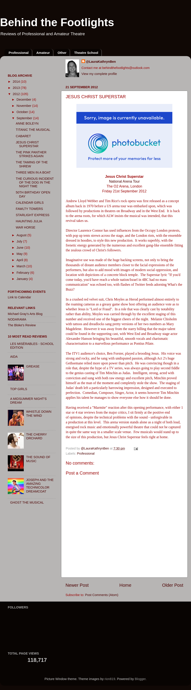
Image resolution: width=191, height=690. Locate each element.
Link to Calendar (19, 297)
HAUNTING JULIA (29, 221)
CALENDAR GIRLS (30, 202)
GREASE (33, 366)
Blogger (140, 679)
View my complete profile (99, 74)
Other (62, 53)
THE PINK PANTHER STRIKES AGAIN (31, 154)
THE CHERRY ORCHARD (36, 436)
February (23, 272)
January (23, 279)
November (24, 106)
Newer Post (77, 585)
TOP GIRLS (18, 389)
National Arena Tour (124, 181)
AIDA (14, 356)
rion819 (110, 679)
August (22, 235)
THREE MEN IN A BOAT (33, 172)
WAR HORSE (25, 227)
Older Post (172, 585)
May (20, 254)
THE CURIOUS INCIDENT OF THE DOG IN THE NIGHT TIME (35, 182)
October (23, 112)
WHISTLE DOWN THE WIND (39, 413)
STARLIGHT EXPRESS (32, 215)
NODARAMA (17, 319)
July (20, 241)
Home (125, 585)
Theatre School (86, 53)
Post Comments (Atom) (101, 595)
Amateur (43, 53)
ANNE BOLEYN (27, 123)
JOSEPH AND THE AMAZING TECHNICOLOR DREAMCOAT (40, 485)
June (20, 247)
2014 (17, 81)
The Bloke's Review (22, 325)
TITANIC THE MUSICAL (33, 129)
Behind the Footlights (57, 22)
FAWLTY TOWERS (29, 209)
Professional (19, 53)
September (25, 118)
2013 (17, 88)
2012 (17, 94)
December (24, 99)
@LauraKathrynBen (101, 61)
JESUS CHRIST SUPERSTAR (27, 144)
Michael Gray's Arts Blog (25, 314)
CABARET (23, 136)
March (21, 266)
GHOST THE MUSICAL (27, 502)
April (20, 260)
